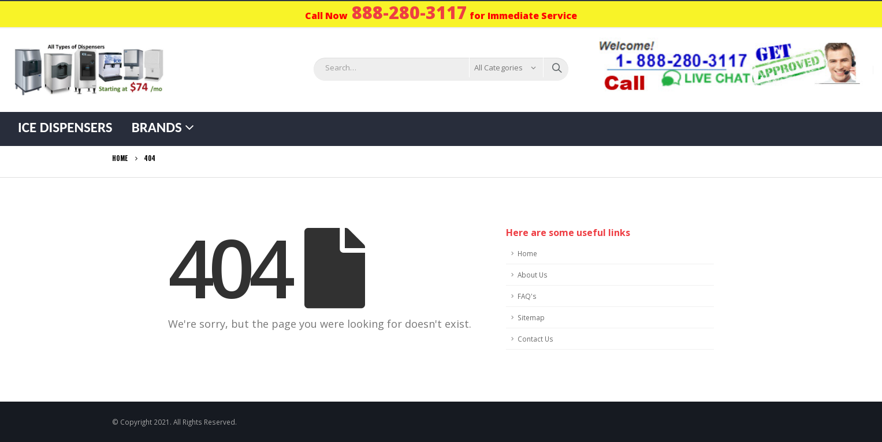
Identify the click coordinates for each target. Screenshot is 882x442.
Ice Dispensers (65, 127)
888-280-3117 (409, 12)
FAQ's (527, 296)
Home (527, 253)
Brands (157, 127)
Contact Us (535, 338)
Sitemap (531, 317)
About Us (533, 274)
